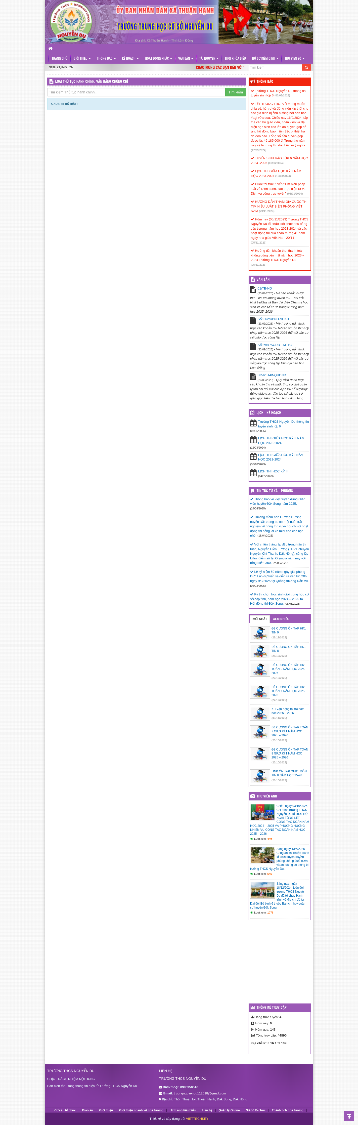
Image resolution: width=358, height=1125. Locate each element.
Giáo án (87, 1110)
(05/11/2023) (258, 242)
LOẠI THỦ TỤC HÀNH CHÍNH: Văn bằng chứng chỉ (91, 81)
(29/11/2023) (266, 210)
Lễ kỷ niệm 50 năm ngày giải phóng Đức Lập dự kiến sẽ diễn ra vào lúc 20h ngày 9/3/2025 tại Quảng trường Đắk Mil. (279, 576)
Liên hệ (207, 1110)
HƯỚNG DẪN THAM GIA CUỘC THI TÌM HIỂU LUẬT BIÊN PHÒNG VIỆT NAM (279, 206)
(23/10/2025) (279, 740)
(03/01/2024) (295, 193)
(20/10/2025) (279, 780)
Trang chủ (59, 58)
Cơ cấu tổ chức (65, 1110)
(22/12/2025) (279, 677)
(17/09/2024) (258, 150)
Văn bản (185, 58)
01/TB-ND (265, 288)
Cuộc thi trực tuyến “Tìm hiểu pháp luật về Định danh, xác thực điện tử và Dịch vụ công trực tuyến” (278, 188)
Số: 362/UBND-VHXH (273, 319)
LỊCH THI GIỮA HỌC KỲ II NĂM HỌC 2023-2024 (281, 440)
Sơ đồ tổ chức (256, 1110)
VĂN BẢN (263, 280)
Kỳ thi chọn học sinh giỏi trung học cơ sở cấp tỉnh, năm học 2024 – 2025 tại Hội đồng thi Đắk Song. (279, 598)
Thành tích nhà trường (287, 1110)
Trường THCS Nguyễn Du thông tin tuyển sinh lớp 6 (283, 424)
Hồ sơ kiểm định (265, 58)
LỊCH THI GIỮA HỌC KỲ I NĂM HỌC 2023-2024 (281, 457)
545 (269, 873)
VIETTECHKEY (197, 1119)
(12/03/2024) (283, 175)
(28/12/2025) (279, 637)
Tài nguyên (209, 58)
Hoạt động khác (158, 58)
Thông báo (106, 58)
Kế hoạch (130, 58)
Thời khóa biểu (235, 58)
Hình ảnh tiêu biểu (183, 1110)
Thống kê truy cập (272, 1007)
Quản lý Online (229, 1110)
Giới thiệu (82, 58)
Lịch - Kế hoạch (269, 413)
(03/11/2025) (279, 717)
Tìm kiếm (235, 92)
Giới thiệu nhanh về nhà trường (141, 1110)
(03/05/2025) (282, 95)
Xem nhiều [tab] (281, 619)
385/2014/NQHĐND (272, 375)
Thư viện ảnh (267, 796)
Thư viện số (295, 58)
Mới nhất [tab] (260, 619)
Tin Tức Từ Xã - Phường (275, 491)
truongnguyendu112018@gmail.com (200, 1093)
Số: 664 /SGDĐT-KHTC (275, 345)
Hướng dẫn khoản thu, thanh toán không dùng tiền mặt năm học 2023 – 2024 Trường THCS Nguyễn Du (277, 255)
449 (269, 838)
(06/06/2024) (275, 163)
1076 (270, 912)
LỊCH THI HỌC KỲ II (273, 471)
